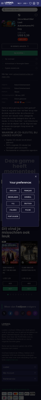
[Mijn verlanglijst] (30, 3)
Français (28, 191)
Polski (28, 210)
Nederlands (13, 197)
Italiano (13, 210)
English (13, 191)
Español (27, 197)
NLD (20, 3)
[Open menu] (2, 3)
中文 (13, 203)
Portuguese (13, 216)
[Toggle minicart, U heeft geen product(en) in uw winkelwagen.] (37, 3)
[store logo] (9, 3)
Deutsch (28, 203)
